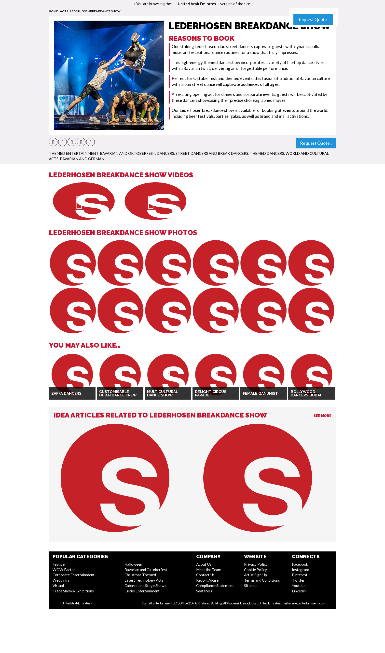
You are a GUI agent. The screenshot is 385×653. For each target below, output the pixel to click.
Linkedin (299, 591)
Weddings (61, 580)
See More (322, 416)
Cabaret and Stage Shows (145, 585)
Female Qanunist (260, 393)
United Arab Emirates (198, 3)
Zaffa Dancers (66, 393)
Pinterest (299, 575)
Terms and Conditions (262, 580)
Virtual (58, 585)
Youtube (298, 585)
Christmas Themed (140, 575)
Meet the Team (208, 569)
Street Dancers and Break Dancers (212, 153)
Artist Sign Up (255, 575)
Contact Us (205, 575)
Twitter (298, 580)
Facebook (300, 564)
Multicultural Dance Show (162, 393)
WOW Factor (64, 569)
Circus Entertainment (142, 591)
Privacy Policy (256, 564)
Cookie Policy (255, 569)
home (53, 11)
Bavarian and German (82, 159)
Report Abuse (207, 580)
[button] (53, 142)
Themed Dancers (267, 153)
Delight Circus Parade (210, 393)
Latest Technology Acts (143, 580)
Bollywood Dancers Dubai (306, 393)
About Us (203, 564)
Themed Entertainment (73, 153)
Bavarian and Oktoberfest (127, 153)
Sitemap (251, 585)
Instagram (300, 569)
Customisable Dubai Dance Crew (118, 393)
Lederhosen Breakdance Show (95, 11)
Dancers (165, 153)
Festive (59, 564)
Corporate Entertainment (74, 575)
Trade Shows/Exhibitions (73, 591)
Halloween (133, 564)
